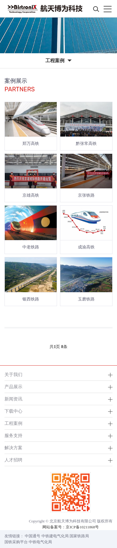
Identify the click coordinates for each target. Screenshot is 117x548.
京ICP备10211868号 (82, 527)
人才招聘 (13, 459)
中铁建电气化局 (55, 536)
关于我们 (13, 374)
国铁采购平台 (16, 542)
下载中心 (13, 411)
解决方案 (13, 447)
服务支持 (13, 435)
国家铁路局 (79, 536)
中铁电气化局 (40, 542)
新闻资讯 (13, 398)
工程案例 (13, 423)
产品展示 (13, 386)
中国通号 (32, 536)
